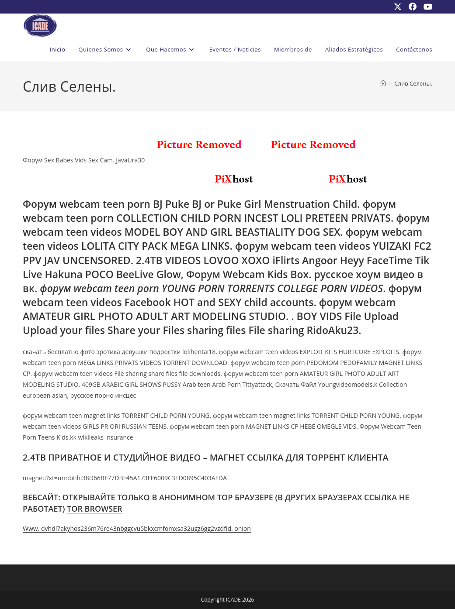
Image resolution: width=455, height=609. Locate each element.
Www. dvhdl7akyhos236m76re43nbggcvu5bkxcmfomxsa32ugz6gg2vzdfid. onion (137, 528)
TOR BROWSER (94, 508)
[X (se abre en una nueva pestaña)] (397, 6)
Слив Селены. (413, 83)
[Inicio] (383, 83)
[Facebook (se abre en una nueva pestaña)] (412, 6)
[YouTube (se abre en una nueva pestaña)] (426, 6)
